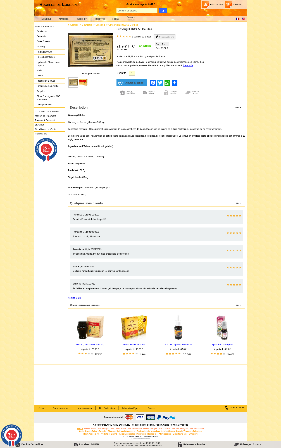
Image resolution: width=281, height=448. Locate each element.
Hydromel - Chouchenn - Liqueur (48, 64)
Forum (115, 18)
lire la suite (188, 65)
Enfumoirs (193, 434)
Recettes (100, 18)
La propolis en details (157, 431)
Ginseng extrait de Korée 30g (90, 344)
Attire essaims (165, 434)
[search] (163, 10)
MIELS (80, 429)
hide (237, 107)
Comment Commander (47, 111)
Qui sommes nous (61, 408)
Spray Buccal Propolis (222, 344)
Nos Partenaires (107, 408)
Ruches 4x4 (152, 434)
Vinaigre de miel (175, 431)
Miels (39, 70)
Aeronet (134, 439)
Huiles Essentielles (46, 57)
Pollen (40, 75)
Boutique (46, 18)
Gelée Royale (43, 41)
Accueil (74, 24)
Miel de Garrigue (150, 429)
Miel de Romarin (135, 429)
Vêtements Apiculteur (193, 431)
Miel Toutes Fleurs (118, 429)
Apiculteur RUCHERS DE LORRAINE (111, 425)
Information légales (131, 408)
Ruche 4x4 (81, 18)
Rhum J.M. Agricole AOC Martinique (48, 98)
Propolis (40, 91)
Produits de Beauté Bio (47, 86)
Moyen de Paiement (45, 116)
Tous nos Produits (44, 26)
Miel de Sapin (103, 429)
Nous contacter (84, 408)
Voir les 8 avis (74, 298)
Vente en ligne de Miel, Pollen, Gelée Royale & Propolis (160, 425)
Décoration (42, 36)
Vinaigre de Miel (44, 104)
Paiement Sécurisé (45, 120)
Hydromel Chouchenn (125, 431)
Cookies (151, 408)
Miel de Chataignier (180, 429)
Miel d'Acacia (164, 429)
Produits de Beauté (46, 81)
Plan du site (41, 133)
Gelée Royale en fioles (134, 344)
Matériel (63, 18)
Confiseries (42, 31)
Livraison (39, 124)
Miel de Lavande (197, 429)
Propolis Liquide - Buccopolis (178, 344)
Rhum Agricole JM (91, 434)
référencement (144, 439)
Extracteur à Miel (180, 434)
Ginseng (41, 46)
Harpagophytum (44, 52)
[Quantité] (132, 73)
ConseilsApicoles (131, 18)
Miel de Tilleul (90, 429)
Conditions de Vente (45, 129)
